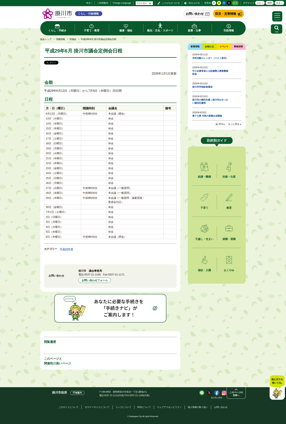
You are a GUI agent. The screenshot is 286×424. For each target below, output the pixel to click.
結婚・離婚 (204, 176)
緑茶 (235, 3)
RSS (221, 124)
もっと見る (233, 124)
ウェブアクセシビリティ (169, 407)
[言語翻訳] (144, 3)
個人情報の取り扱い (198, 407)
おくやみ (229, 270)
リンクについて (123, 407)
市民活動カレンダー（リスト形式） (210, 58)
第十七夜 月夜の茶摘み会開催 (207, 116)
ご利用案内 (102, 3)
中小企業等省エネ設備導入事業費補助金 (210, 72)
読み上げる (194, 3)
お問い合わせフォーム (95, 280)
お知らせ (209, 46)
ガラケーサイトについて (97, 407)
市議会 (72, 39)
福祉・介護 (204, 270)
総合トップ (46, 39)
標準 (270, 3)
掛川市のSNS (216, 398)
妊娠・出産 (229, 176)
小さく (260, 3)
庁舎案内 (77, 392)
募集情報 (238, 46)
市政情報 (60, 39)
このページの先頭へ (236, 394)
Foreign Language (122, 3)
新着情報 (195, 46)
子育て (204, 207)
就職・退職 (229, 239)
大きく (279, 3)
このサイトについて (68, 407)
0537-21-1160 (92, 274)
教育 (229, 207)
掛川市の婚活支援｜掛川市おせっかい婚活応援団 (210, 101)
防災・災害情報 (225, 13)
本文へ (89, 3)
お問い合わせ (195, 13)
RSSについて (144, 407)
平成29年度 (66, 249)
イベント (224, 46)
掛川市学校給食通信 (202, 87)
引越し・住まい (204, 239)
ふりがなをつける (171, 3)
